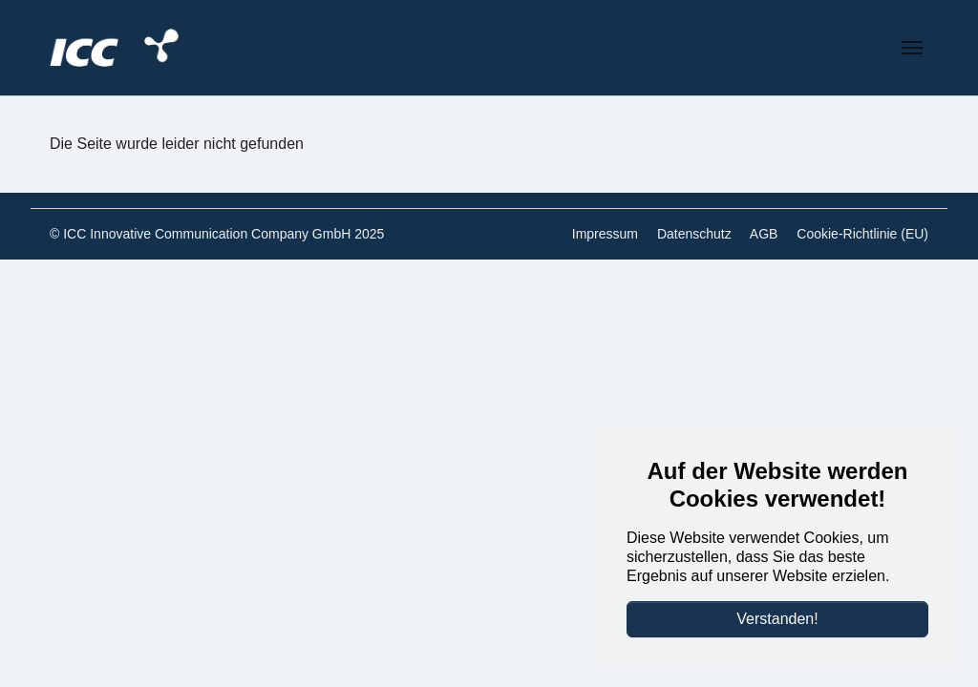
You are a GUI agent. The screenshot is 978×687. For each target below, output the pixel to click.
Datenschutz (694, 233)
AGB (764, 233)
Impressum (605, 233)
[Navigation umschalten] (912, 47)
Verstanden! (777, 619)
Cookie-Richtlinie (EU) (862, 233)
